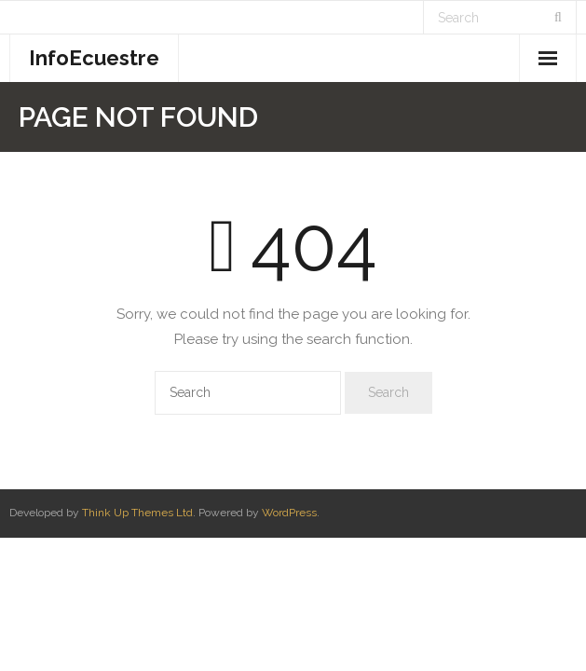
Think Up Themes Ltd (137, 512)
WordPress (289, 512)
